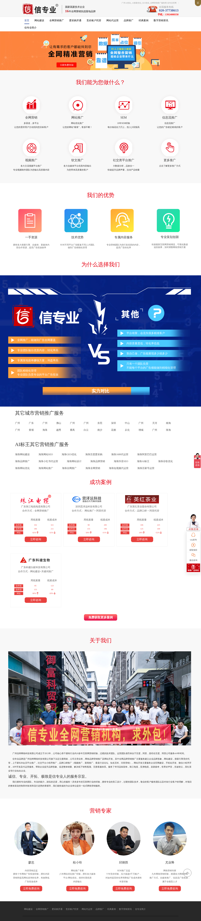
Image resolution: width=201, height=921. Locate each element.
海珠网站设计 (74, 464)
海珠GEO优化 (69, 457)
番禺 (72, 433)
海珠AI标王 (143, 464)
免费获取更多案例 (100, 560)
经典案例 (143, 21)
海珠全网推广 (69, 471)
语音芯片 (105, 894)
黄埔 (31, 433)
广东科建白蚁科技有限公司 (161, 510)
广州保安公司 (139, 894)
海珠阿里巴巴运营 (147, 457)
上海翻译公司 (40, 896)
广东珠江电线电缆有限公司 (31, 510)
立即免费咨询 (32, 834)
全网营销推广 (56, 21)
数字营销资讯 (161, 21)
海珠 (45, 433)
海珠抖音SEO (121, 464)
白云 (86, 433)
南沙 (99, 433)
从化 (127, 433)
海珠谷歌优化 (165, 464)
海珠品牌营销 (97, 464)
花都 (113, 433)
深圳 (113, 426)
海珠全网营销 (92, 471)
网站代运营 (112, 21)
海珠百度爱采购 (93, 457)
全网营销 (32, 119)
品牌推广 (128, 21)
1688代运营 (115, 894)
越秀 (58, 433)
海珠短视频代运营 (118, 471)
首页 (26, 21)
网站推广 (78, 119)
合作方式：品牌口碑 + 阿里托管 (118, 514)
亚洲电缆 (47, 894)
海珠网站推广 (46, 471)
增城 (141, 433)
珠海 (168, 433)
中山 (127, 426)
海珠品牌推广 (22, 464)
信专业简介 (30, 28)
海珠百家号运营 (145, 471)
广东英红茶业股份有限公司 (118, 510)
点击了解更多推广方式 (169, 168)
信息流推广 (169, 119)
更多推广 (169, 162)
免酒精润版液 (152, 894)
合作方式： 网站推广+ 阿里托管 (75, 514)
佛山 (58, 426)
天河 (154, 426)
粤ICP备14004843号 (123, 916)
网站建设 (39, 21)
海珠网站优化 (22, 471)
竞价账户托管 (94, 21)
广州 (17, 426)
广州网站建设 (127, 894)
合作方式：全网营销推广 (31, 514)
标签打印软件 (53, 896)
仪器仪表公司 (85, 894)
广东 (31, 426)
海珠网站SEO (46, 457)
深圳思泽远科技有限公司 (75, 510)
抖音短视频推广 (71, 894)
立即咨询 (31, 542)
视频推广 (32, 162)
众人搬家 (96, 894)
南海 (168, 426)
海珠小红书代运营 (48, 464)
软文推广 (78, 162)
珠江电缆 (38, 894)
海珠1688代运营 (119, 457)
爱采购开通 (75, 21)
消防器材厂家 (165, 894)
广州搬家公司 (58, 894)
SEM (123, 119)
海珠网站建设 (22, 457)
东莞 (99, 426)
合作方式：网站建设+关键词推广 (161, 514)
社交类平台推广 (123, 162)
